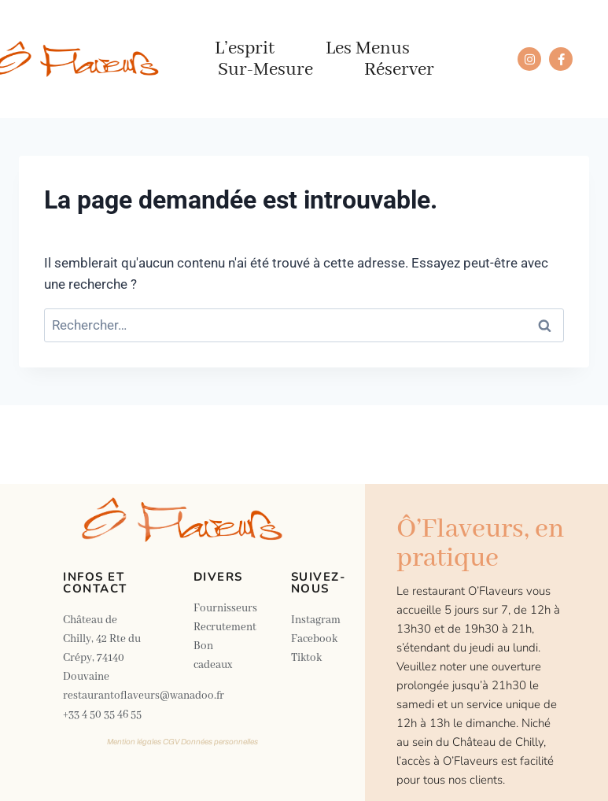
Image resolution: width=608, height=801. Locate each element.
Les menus (368, 48)
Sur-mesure (265, 69)
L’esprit (245, 48)
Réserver (399, 69)
